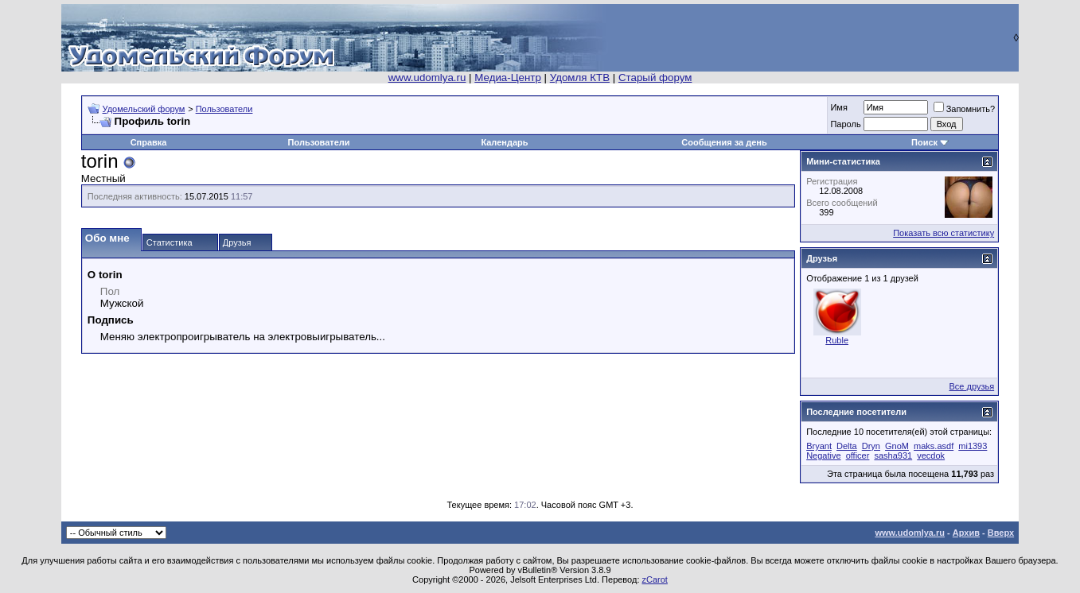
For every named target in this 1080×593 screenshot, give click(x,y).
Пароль (845, 124)
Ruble (836, 340)
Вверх (1001, 532)
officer (858, 455)
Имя (838, 107)
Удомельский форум (144, 109)
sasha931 (893, 455)
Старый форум (655, 77)
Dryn (871, 446)
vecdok (931, 455)
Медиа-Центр (507, 77)
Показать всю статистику (943, 233)
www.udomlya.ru (427, 77)
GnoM (897, 446)
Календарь (504, 142)
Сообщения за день (723, 142)
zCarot (655, 579)
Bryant (819, 446)
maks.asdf (933, 446)
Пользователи (224, 109)
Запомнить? (965, 109)
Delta (846, 446)
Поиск (924, 142)
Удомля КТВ (580, 77)
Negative (823, 455)
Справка (149, 142)
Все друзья (971, 386)
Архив (966, 532)
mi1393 (972, 446)
